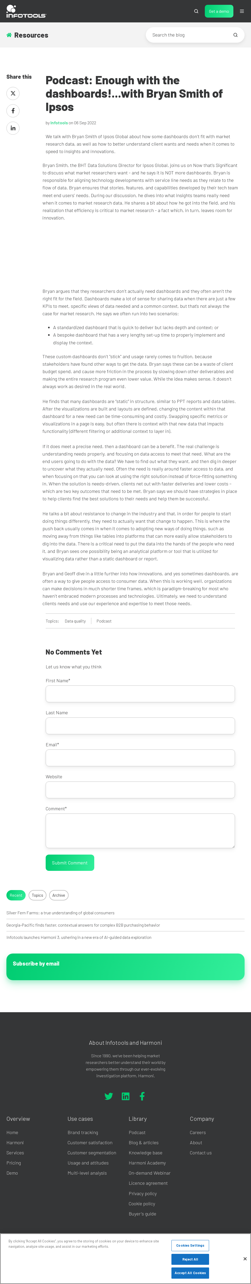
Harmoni (15, 1142)
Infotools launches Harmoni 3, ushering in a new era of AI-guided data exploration (78, 937)
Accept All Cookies (190, 1273)
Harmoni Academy (147, 1163)
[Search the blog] (235, 35)
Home (12, 1132)
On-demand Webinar (150, 1173)
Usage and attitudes (88, 1163)
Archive (58, 895)
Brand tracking (83, 1132)
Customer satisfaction (90, 1142)
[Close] (245, 1259)
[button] (196, 11)
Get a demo (219, 11)
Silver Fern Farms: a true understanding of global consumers (60, 912)
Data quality (75, 620)
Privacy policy (143, 1193)
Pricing (13, 1163)
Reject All (190, 1259)
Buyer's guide (142, 1214)
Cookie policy (142, 1203)
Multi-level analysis (87, 1173)
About (196, 1142)
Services (15, 1152)
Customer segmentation (92, 1152)
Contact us (201, 1152)
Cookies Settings (190, 1245)
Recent (16, 895)
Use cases (80, 1118)
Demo (12, 1173)
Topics (37, 895)
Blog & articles (144, 1142)
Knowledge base (145, 1152)
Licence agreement (148, 1183)
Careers (198, 1132)
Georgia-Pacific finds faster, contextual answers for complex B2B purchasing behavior (83, 924)
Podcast (104, 620)
